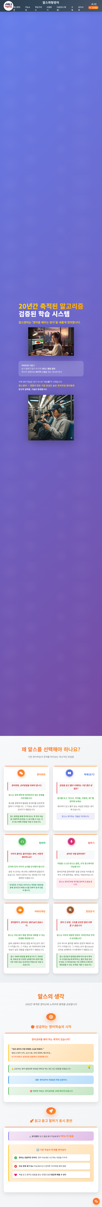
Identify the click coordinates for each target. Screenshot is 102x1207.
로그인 (94, 4)
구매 (72, 8)
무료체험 (93, 8)
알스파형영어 (51, 2)
